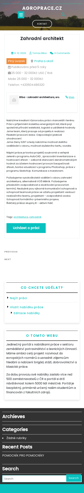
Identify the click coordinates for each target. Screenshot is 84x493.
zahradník (35, 217)
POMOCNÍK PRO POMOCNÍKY (23, 455)
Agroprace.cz (42, 8)
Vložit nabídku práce (26, 307)
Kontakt (42, 23)
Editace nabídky (27, 313)
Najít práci (18, 298)
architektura (21, 217)
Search (74, 478)
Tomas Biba (39, 53)
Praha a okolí (43, 61)
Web (71, 97)
